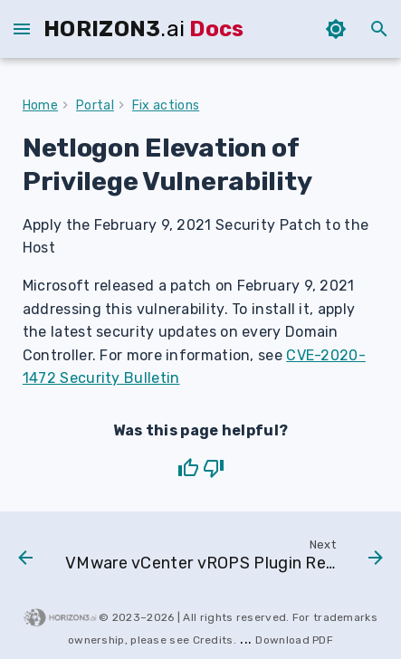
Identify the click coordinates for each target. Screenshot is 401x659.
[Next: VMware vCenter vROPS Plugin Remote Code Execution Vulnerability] (222, 559)
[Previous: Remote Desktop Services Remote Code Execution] (25, 559)
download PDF (294, 640)
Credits (213, 640)
